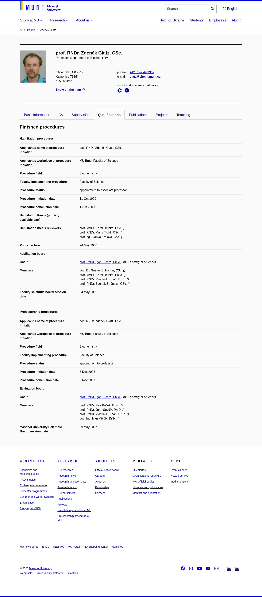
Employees (217, 20)
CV (61, 115)
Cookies (73, 573)
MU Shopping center (96, 546)
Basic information (37, 115)
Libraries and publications (148, 487)
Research (67, 461)
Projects (162, 115)
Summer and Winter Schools (37, 496)
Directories (139, 470)
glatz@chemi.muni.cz (145, 76)
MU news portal (29, 546)
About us (105, 461)
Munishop (117, 546)
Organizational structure (147, 475)
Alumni (237, 20)
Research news (66, 475)
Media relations (180, 481)
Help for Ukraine (172, 20)
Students (196, 20)
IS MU (45, 546)
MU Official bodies (143, 481)
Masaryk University (40, 568)
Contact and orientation (146, 492)
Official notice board (107, 470)
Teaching (183, 115)
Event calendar (179, 470)
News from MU (179, 475)
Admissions (32, 461)
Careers (100, 475)
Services (100, 492)
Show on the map (70, 89)
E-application (27, 502)
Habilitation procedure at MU (74, 510)
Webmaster (26, 573)
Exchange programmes (33, 485)
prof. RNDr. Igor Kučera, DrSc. (100, 262)
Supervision (81, 115)
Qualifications (109, 115)
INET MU (58, 546)
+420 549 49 (142, 72)
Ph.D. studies (28, 479)
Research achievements (71, 481)
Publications (138, 115)
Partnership (102, 487)
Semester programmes (33, 491)
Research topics (66, 487)
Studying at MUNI (30, 508)
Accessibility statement (50, 573)
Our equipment (66, 492)
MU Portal (74, 546)
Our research (65, 470)
